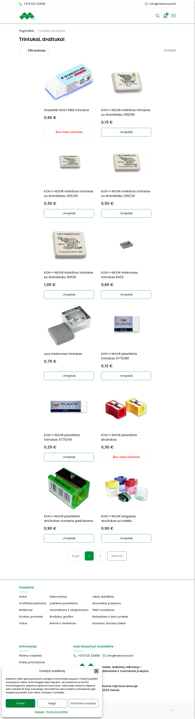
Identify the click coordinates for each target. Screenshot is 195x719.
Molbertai (25, 610)
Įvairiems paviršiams (64, 603)
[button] (96, 671)
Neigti (52, 703)
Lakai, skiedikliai (103, 597)
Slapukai (39, 711)
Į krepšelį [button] (126, 132)
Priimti (21, 703)
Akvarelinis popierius (106, 603)
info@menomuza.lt (163, 4)
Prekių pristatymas (32, 662)
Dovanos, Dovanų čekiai (108, 623)
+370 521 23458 (34, 4)
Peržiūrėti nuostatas (83, 703)
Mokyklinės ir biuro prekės (110, 617)
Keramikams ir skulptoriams (69, 610)
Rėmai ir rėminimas (63, 623)
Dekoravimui (58, 597)
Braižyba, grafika (61, 617)
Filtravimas (37, 50)
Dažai (23, 597)
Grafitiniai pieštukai (32, 603)
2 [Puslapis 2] (100, 556)
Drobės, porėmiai (31, 617)
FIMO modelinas (103, 610)
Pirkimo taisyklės (30, 656)
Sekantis (117, 556)
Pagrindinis (26, 31)
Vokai (23, 623)
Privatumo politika (57, 711)
